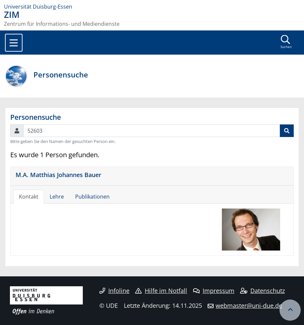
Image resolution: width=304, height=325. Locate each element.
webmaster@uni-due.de (249, 305)
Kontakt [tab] (28, 196)
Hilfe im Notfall (161, 291)
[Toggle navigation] (14, 43)
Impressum (213, 291)
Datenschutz (262, 291)
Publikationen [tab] (92, 196)
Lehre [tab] (57, 196)
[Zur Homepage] (152, 7)
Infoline (114, 291)
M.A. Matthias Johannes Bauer (58, 174)
